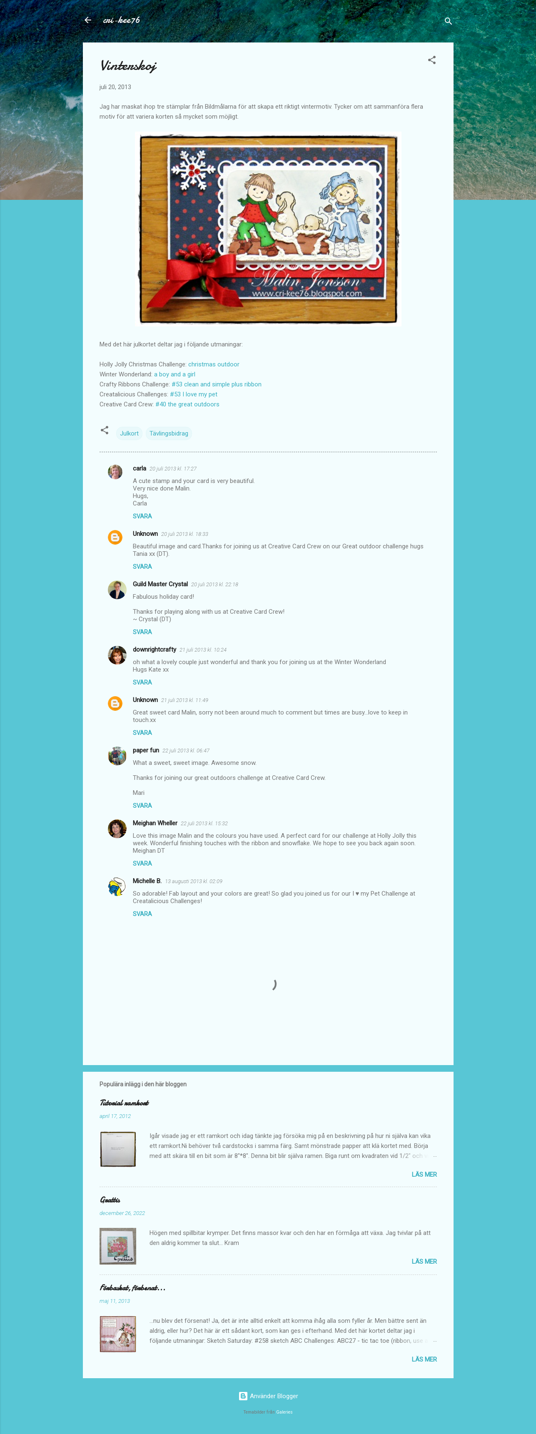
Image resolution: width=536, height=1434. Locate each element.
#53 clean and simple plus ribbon (217, 384)
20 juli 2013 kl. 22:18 (214, 584)
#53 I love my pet (193, 394)
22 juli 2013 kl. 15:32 (204, 823)
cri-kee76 (121, 20)
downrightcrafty (154, 649)
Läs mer (424, 1174)
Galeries (284, 1412)
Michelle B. (147, 881)
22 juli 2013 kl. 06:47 (185, 750)
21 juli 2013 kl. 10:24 (203, 650)
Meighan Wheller (155, 823)
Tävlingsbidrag (169, 433)
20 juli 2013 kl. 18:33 (184, 534)
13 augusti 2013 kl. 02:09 (193, 881)
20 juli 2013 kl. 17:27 (173, 469)
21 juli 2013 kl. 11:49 (184, 700)
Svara (142, 516)
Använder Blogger (268, 1396)
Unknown (145, 534)
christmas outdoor (213, 364)
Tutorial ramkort (124, 1103)
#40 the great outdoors (187, 404)
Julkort (129, 433)
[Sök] (449, 22)
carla (139, 468)
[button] (432, 61)
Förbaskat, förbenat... (132, 1288)
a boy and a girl (174, 374)
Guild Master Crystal (160, 584)
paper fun (146, 750)
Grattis (110, 1200)
